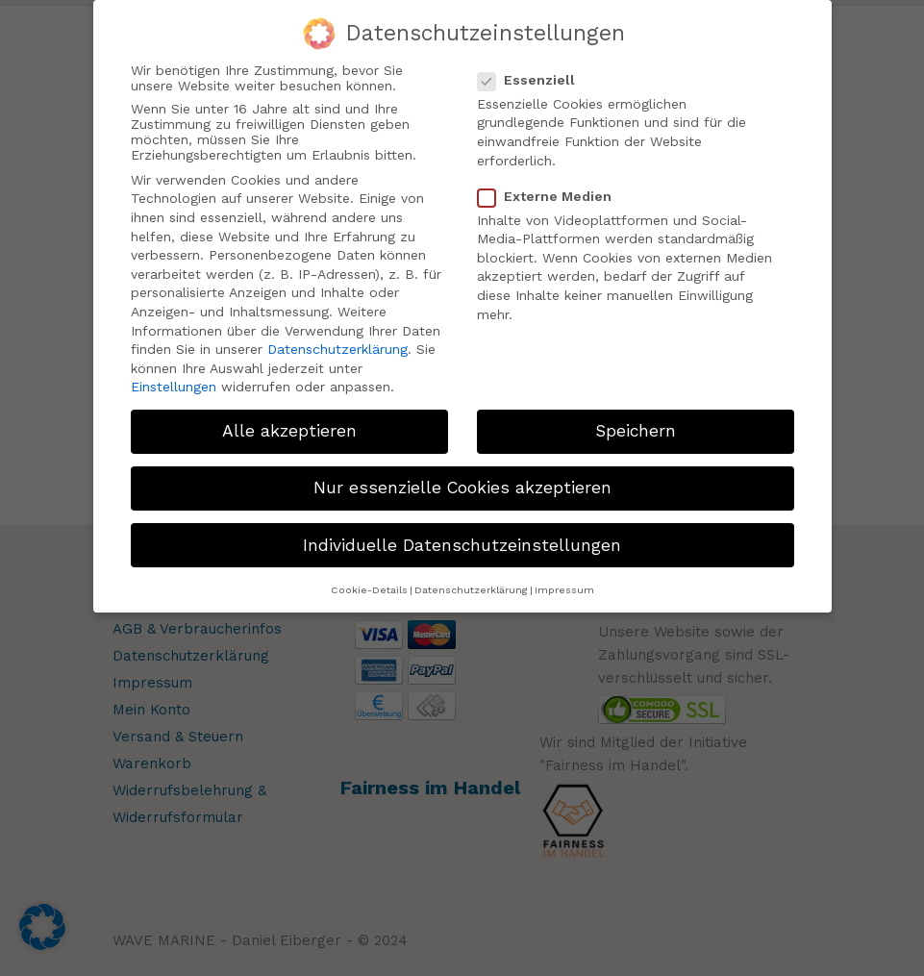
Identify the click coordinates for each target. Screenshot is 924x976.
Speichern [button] (635, 428)
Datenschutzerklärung (337, 346)
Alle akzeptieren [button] (289, 428)
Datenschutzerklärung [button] (471, 586)
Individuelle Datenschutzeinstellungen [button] (462, 541)
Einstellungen (173, 383)
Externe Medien (552, 192)
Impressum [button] (564, 586)
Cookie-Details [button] (369, 586)
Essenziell (534, 76)
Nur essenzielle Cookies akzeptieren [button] (462, 484)
